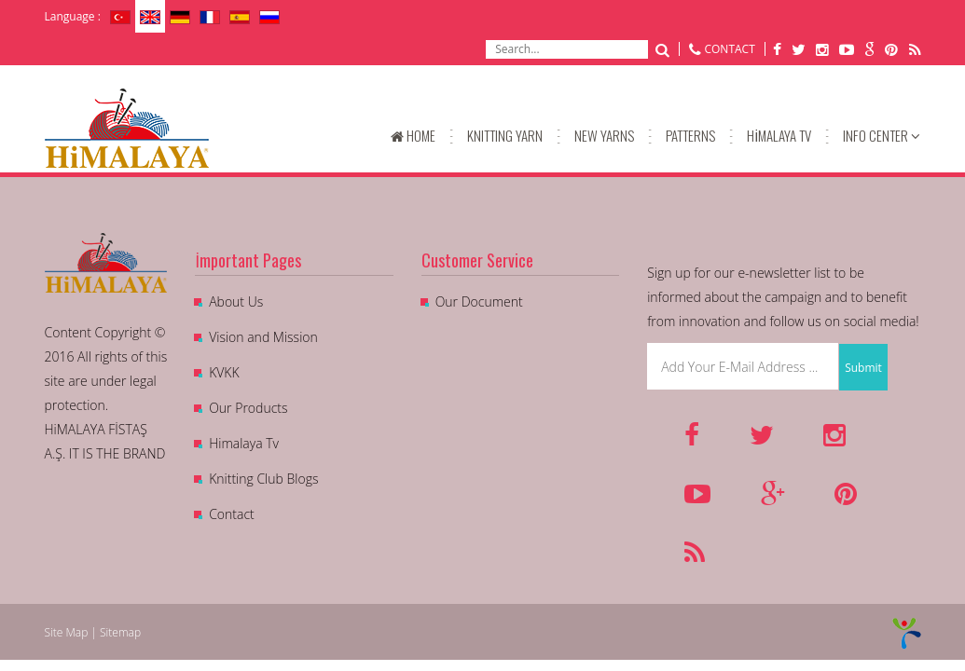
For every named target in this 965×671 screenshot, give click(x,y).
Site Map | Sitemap (93, 632)
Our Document (479, 301)
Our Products (248, 408)
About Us (236, 301)
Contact (232, 514)
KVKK (224, 372)
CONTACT (729, 49)
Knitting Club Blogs (263, 478)
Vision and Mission (263, 337)
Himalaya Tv (244, 443)
